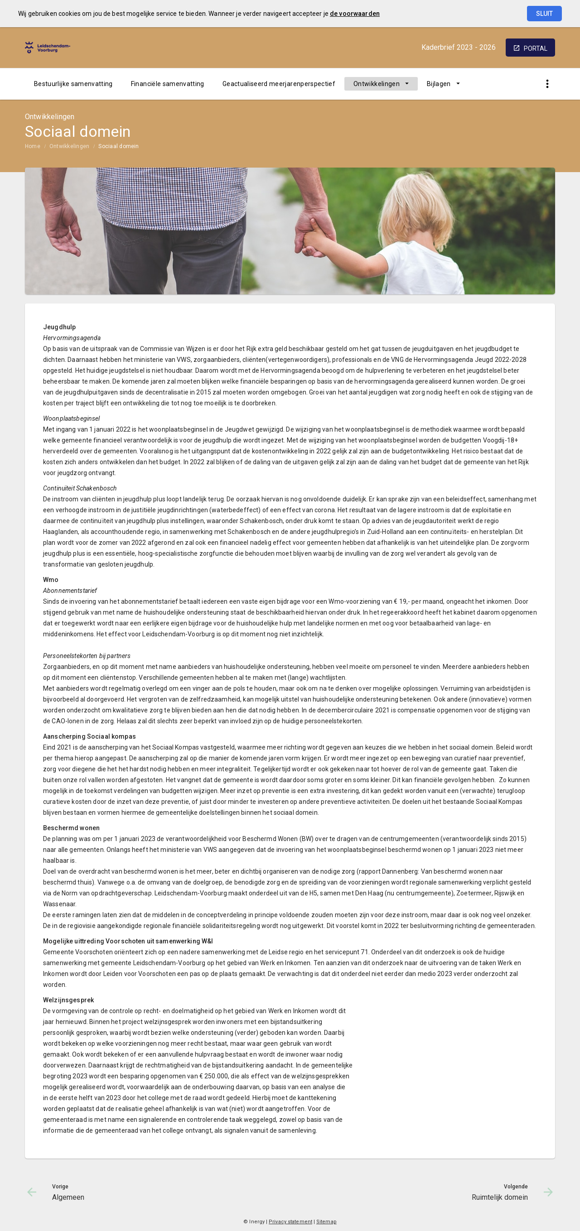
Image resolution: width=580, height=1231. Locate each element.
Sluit (544, 13)
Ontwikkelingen (376, 83)
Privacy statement (290, 1222)
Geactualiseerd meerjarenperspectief (278, 83)
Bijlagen (439, 83)
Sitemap (326, 1222)
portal (535, 48)
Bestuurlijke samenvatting (73, 83)
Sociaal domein (118, 146)
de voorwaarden (355, 13)
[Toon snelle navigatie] (547, 84)
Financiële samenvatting (167, 83)
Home (32, 146)
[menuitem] (73, 84)
